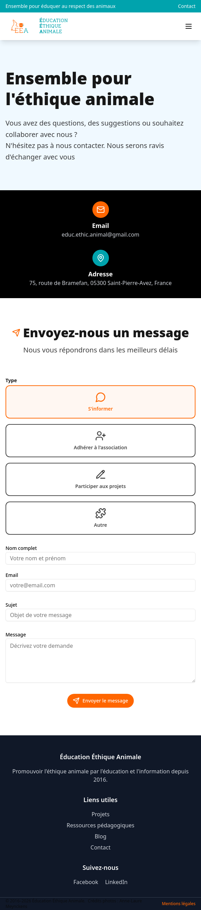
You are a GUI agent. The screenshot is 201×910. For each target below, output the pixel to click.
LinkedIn (116, 882)
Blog (100, 836)
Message (16, 634)
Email (12, 575)
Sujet (11, 605)
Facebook (86, 882)
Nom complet (21, 548)
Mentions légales (178, 904)
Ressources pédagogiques (100, 825)
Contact (186, 6)
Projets (100, 814)
